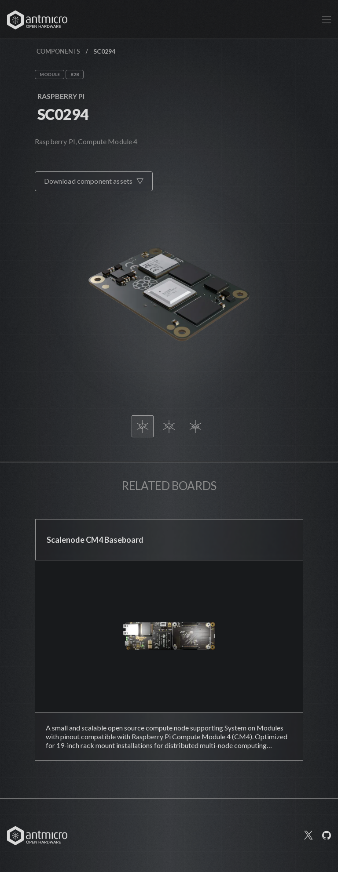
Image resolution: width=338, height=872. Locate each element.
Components (58, 51)
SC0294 (63, 114)
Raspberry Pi (60, 96)
